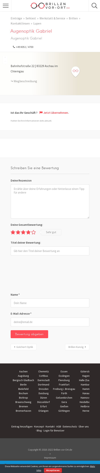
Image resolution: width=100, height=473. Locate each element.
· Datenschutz (69, 426)
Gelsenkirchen (64, 397)
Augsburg (23, 375)
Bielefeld (23, 389)
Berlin (23, 384)
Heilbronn (86, 406)
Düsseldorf (43, 402)
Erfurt (43, 406)
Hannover (86, 397)
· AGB (58, 426)
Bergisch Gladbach (23, 380)
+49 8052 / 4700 (24, 47)
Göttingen (64, 410)
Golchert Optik (24, 347)
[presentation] (26, 274)
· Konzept (38, 426)
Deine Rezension (21, 180)
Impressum (50, 457)
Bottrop (23, 397)
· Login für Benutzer (53, 430)
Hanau (86, 393)
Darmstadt (44, 380)
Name (15, 294)
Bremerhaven (23, 410)
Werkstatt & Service (52, 18)
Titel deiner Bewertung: (26, 242)
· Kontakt (49, 426)
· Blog (39, 430)
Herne (86, 410)
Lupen (37, 23)
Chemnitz (43, 371)
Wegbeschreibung (25, 81)
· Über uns (83, 426)
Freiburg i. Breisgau (64, 389)
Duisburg (44, 393)
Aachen (23, 371)
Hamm (86, 389)
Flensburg (64, 380)
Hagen (86, 375)
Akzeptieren (53, 470)
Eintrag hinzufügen (22, 426)
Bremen (23, 406)
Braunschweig (23, 402)
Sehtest (31, 18)
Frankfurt (64, 384)
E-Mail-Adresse (21, 313)
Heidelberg (86, 402)
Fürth (64, 393)
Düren (43, 397)
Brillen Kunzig (76, 347)
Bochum (23, 393)
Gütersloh (86, 371)
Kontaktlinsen (20, 23)
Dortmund (43, 384)
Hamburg (86, 384)
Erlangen (43, 410)
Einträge (16, 18)
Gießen (64, 406)
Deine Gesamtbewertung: (27, 225)
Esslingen (64, 375)
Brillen (73, 18)
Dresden (43, 389)
